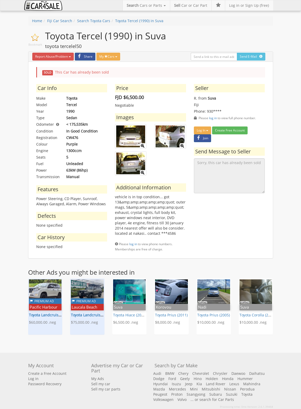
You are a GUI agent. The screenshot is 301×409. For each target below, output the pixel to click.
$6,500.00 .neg (125, 322)
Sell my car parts (105, 389)
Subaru (215, 394)
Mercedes (177, 389)
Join (201, 138)
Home (37, 20)
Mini (194, 389)
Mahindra (251, 383)
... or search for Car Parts (212, 399)
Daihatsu (257, 373)
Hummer (245, 378)
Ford (172, 378)
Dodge (158, 378)
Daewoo (238, 373)
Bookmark (35, 44)
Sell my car (100, 383)
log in (133, 244)
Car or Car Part (190, 5)
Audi (157, 373)
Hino (198, 378)
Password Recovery (45, 383)
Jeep (189, 383)
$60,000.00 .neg (42, 322)
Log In (202, 130)
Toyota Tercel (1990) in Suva (139, 20)
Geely (185, 378)
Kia (199, 383)
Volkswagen (163, 399)
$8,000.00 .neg (167, 322)
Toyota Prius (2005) (213, 314)
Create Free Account (230, 130)
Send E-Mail (251, 56)
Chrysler (220, 373)
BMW (169, 373)
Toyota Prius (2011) (171, 314)
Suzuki (231, 394)
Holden (212, 378)
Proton (177, 394)
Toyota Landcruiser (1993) (93, 314)
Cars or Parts (146, 5)
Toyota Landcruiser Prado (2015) (57, 314)
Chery (183, 373)
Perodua (247, 389)
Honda (228, 378)
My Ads (97, 378)
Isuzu (176, 383)
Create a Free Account (47, 373)
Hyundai (160, 383)
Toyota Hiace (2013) (129, 314)
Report (53, 56)
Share (84, 56)
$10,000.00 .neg (210, 322)
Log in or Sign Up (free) (249, 5)
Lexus (234, 383)
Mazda (159, 389)
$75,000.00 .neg (84, 322)
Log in (33, 378)
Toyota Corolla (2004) (257, 314)
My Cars (108, 56)
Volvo (182, 399)
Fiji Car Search (59, 20)
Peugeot (160, 394)
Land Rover (215, 383)
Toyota (247, 394)
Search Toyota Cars (93, 20)
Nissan (230, 389)
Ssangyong (196, 394)
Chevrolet (200, 373)
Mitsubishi (211, 389)
